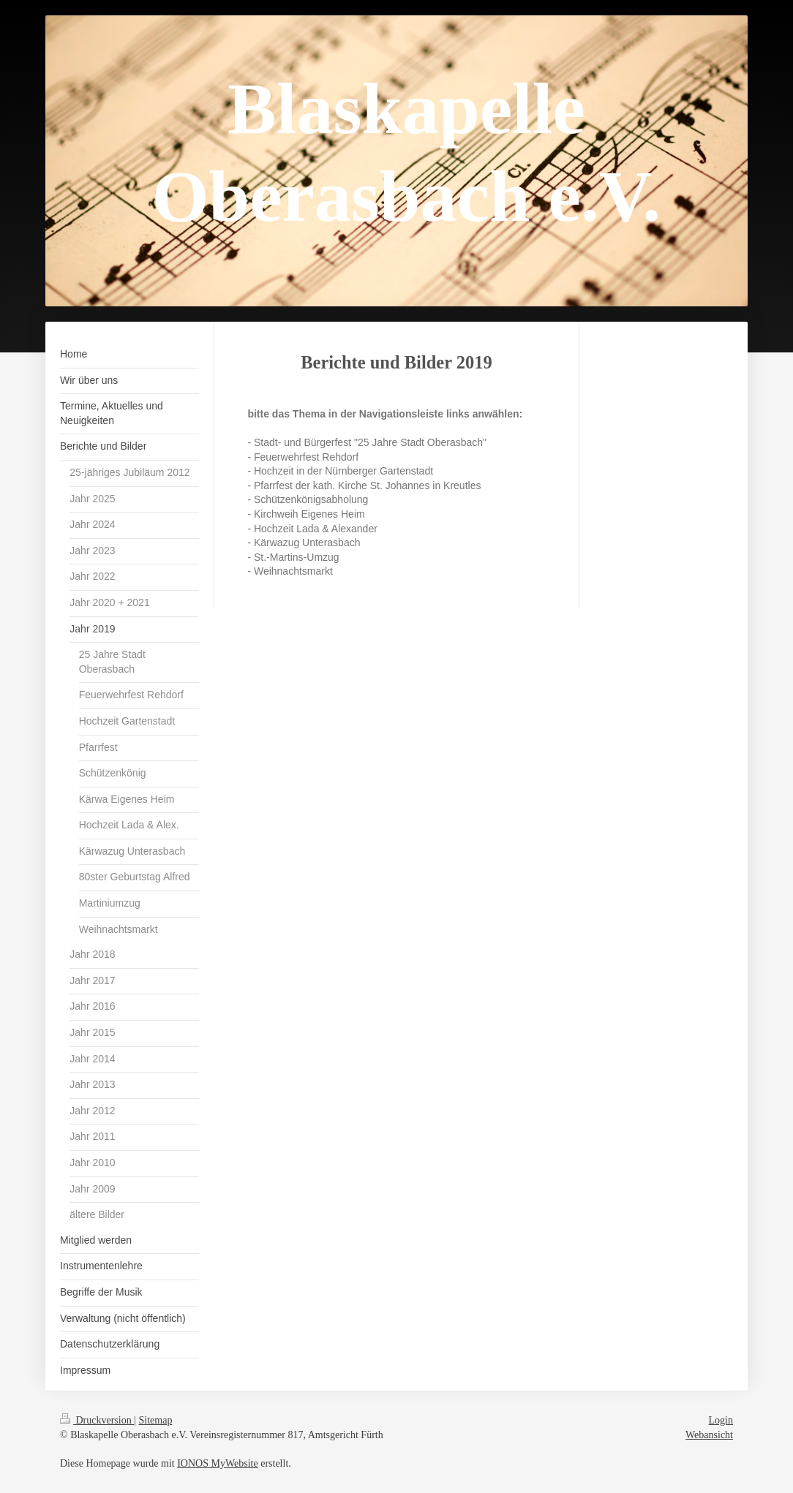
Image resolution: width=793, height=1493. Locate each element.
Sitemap (156, 1420)
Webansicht (709, 1434)
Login (721, 1420)
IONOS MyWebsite (217, 1463)
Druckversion (97, 1420)
